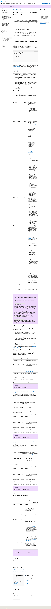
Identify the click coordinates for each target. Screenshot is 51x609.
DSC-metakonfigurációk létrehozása (30, 493)
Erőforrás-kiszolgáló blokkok (44, 16)
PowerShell (16, 9)
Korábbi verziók (9, 608)
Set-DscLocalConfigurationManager (18, 569)
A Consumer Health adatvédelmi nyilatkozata (31, 608)
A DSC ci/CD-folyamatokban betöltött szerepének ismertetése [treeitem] (6, 27)
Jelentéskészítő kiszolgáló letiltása (45, 17)
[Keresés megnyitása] (45, 1)
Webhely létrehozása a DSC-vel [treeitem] (6, 25)
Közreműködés (17, 608)
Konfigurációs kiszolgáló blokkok (45, 15)
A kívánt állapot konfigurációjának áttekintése (20, 562)
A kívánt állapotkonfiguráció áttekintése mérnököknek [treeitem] (6, 19)
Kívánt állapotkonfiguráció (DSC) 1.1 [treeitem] (6, 13)
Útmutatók (20, 9)
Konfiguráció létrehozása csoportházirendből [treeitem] (5, 24)
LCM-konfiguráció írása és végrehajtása (44, 11)
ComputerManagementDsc (31, 238)
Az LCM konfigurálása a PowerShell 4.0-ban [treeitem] (6, 40)
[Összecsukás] (11, 9)
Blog (12, 608)
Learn (13, 9)
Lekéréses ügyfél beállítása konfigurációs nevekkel (20, 571)
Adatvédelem (21, 608)
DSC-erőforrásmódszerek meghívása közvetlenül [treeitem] (6, 42)
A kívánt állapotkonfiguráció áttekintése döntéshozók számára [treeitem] (6, 17)
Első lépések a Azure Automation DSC (18, 564)
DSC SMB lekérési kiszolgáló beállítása (31, 454)
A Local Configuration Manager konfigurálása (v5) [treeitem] (7, 38)
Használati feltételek (41, 608)
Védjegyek (46, 608)
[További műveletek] (37, 9)
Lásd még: (42, 19)
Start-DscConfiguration (16, 66)
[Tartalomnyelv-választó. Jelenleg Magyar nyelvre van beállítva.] (3, 606)
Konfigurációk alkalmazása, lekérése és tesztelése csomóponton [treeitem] (6, 34)
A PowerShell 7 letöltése (46, 3)
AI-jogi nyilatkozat (3, 608)
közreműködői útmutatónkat (17, 583)
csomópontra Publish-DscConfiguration (31, 526)
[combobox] (6, 10)
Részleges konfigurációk (44, 18)
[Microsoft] (1, 1)
